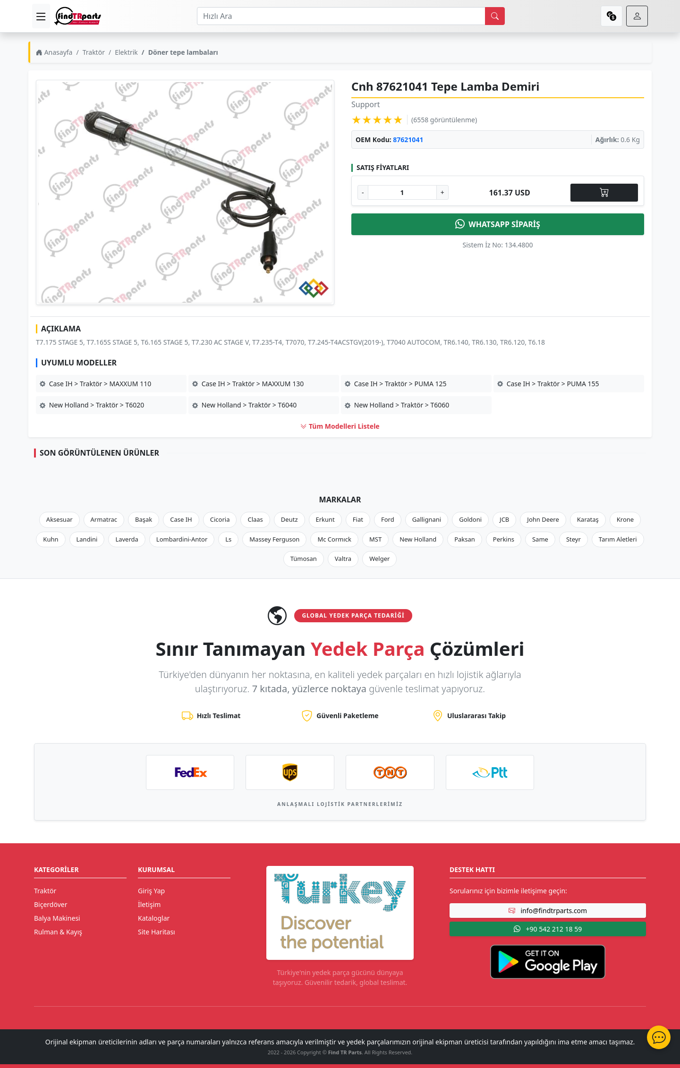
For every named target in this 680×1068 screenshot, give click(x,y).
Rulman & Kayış (58, 931)
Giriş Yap (151, 890)
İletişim (149, 904)
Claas (255, 519)
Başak (143, 519)
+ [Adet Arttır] (442, 192)
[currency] (611, 16)
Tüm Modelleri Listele (339, 426)
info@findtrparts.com (548, 910)
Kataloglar (154, 918)
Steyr (573, 539)
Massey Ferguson (274, 539)
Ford (387, 519)
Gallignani (427, 519)
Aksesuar (59, 519)
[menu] (41, 16)
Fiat (358, 519)
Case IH (181, 519)
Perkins (503, 539)
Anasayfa (54, 52)
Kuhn (50, 539)
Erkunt (325, 519)
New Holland (418, 539)
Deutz (289, 519)
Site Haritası (156, 931)
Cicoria (220, 519)
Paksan (464, 539)
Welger (379, 558)
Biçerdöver (50, 904)
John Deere (543, 519)
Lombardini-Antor (181, 539)
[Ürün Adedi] (402, 192)
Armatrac (104, 519)
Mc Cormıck (334, 539)
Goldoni (470, 519)
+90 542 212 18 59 (548, 928)
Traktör (94, 52)
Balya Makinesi (57, 918)
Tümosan (303, 558)
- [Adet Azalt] (363, 192)
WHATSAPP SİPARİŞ (497, 224)
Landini (87, 539)
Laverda (126, 539)
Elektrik (126, 52)
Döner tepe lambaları (183, 52)
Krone (625, 519)
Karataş (588, 519)
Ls (228, 539)
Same (540, 539)
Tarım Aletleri (618, 539)
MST (375, 539)
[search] (495, 16)
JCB (504, 519)
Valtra (343, 558)
